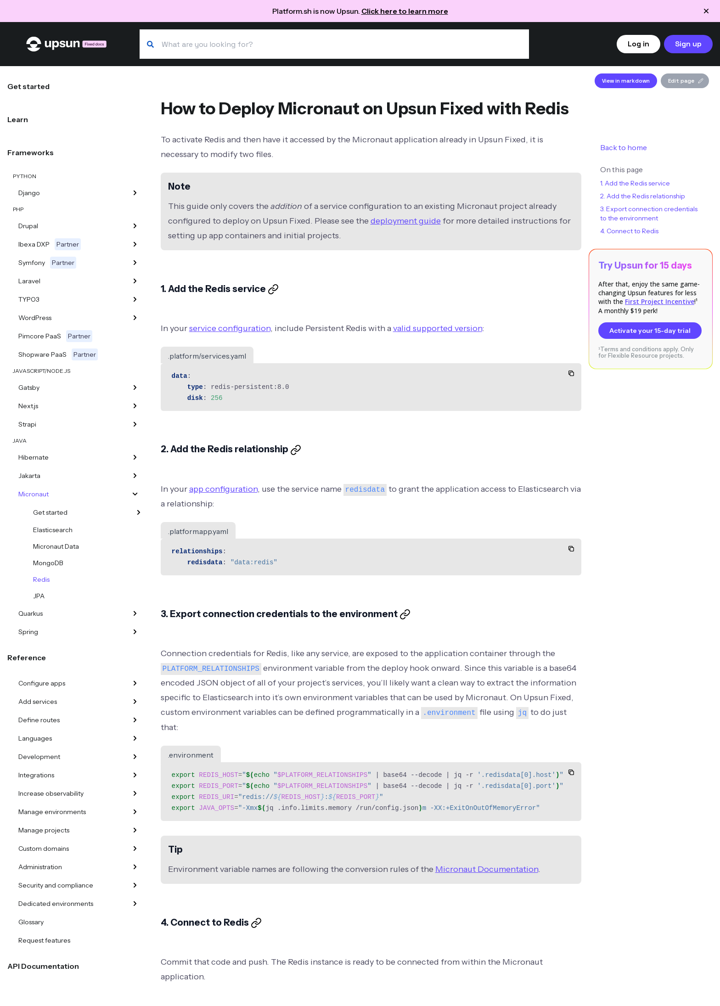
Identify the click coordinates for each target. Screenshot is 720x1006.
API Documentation (43, 966)
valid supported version (437, 328)
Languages (35, 738)
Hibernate (33, 457)
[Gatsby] (135, 387)
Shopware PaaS (58, 354)
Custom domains (43, 848)
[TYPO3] (135, 299)
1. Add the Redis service (635, 183)
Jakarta (29, 476)
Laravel (29, 281)
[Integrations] (135, 775)
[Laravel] (135, 281)
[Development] (135, 756)
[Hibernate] (135, 457)
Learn (17, 119)
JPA (39, 596)
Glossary (31, 922)
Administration (40, 867)
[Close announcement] (706, 11)
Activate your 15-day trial (650, 330)
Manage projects (43, 830)
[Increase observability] (135, 793)
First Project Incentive (659, 301)
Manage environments (52, 812)
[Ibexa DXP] (135, 244)
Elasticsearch (53, 530)
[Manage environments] (135, 812)
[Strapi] (135, 424)
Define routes (39, 720)
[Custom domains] (135, 848)
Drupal (28, 226)
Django (29, 193)
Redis (41, 579)
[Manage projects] (135, 830)
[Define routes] (135, 720)
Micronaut (33, 494)
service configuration (229, 328)
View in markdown (626, 80)
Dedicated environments (55, 903)
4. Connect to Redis (629, 231)
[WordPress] (135, 318)
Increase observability (51, 793)
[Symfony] (135, 262)
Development (39, 757)
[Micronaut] (135, 494)
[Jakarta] (135, 475)
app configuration (223, 489)
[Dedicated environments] (135, 903)
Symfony (47, 263)
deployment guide (406, 221)
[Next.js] (135, 406)
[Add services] (135, 701)
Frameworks (30, 152)
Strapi (27, 424)
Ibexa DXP (49, 244)
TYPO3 (28, 299)
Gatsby (28, 387)
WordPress (34, 318)
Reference (26, 657)
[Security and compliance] (135, 885)
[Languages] (135, 738)
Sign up (688, 44)
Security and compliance (55, 885)
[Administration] (135, 867)
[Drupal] (135, 226)
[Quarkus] (135, 613)
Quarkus (30, 613)
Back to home (623, 147)
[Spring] (135, 632)
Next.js (28, 406)
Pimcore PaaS (55, 336)
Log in (638, 44)
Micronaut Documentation (486, 869)
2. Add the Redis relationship (642, 196)
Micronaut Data (56, 546)
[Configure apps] (135, 683)
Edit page (685, 80)
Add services (37, 701)
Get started (28, 86)
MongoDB (48, 563)
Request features (44, 940)
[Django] (135, 193)
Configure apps (41, 683)
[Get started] (138, 512)
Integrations (36, 775)
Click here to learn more (404, 11)
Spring (28, 632)
